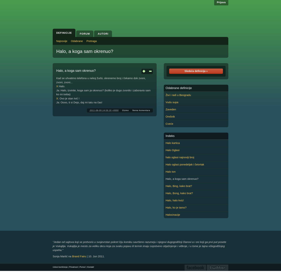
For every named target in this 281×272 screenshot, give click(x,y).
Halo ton (171, 171)
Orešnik (170, 116)
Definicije (64, 32)
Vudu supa (172, 102)
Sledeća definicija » (196, 71)
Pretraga (91, 41)
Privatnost (73, 267)
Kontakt (90, 267)
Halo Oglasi (173, 150)
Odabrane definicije (179, 88)
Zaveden (171, 109)
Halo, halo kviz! (175, 200)
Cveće (169, 123)
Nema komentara (141, 110)
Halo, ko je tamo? (176, 207)
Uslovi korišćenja (60, 267)
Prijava (221, 2)
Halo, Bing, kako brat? (179, 185)
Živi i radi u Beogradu (178, 95)
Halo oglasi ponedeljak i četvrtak (185, 164)
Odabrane (77, 41)
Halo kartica (173, 142)
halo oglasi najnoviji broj (180, 157)
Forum (85, 33)
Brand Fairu (79, 256)
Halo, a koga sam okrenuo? (84, 51)
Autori (103, 33)
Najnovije (61, 41)
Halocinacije (173, 214)
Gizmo (125, 110)
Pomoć (82, 267)
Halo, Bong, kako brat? (179, 193)
